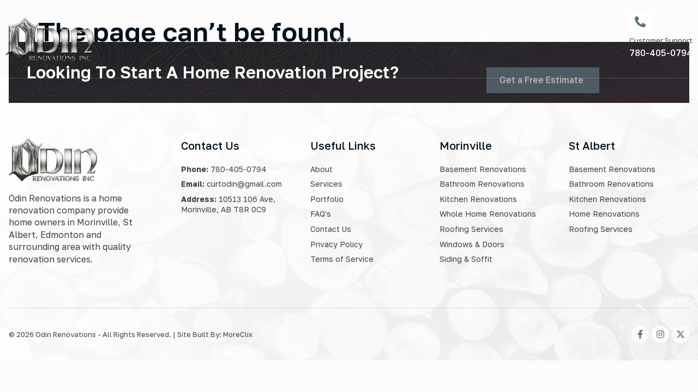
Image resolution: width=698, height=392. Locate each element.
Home (347, 39)
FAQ (488, 39)
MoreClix (237, 334)
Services (398, 39)
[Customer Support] (640, 22)
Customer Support (661, 40)
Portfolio (531, 39)
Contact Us (587, 39)
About (452, 39)
